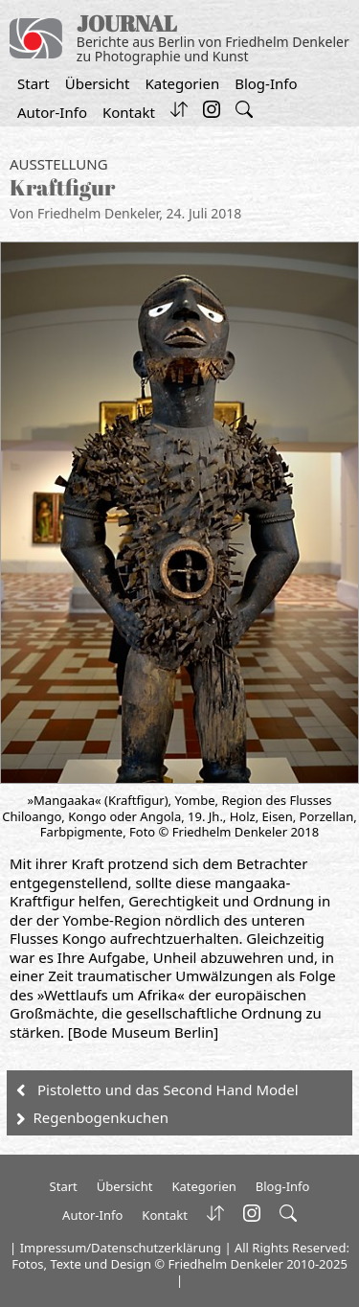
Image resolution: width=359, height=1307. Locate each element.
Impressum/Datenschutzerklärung (120, 1247)
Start (33, 83)
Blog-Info (266, 83)
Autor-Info (52, 112)
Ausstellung (59, 163)
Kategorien (182, 83)
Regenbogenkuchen (101, 1117)
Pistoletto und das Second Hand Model (168, 1089)
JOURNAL (127, 23)
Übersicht (97, 83)
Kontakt (128, 112)
